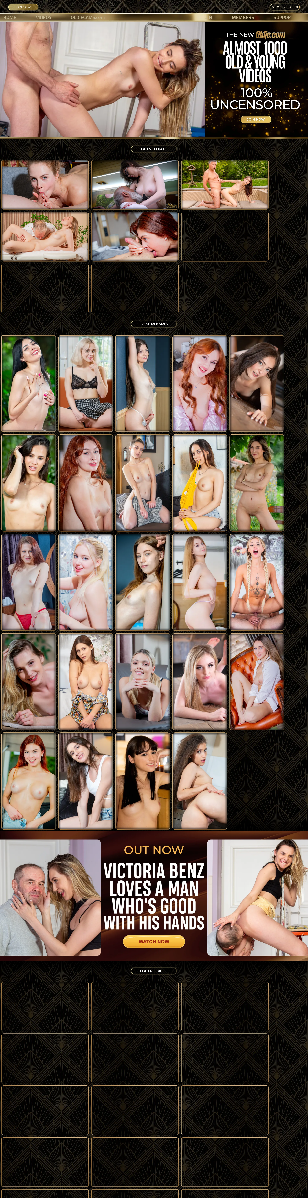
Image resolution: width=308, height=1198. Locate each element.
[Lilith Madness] (231, 579)
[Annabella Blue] (128, 490)
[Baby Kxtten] (25, 579)
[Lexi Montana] (77, 490)
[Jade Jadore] (282, 490)
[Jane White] (179, 579)
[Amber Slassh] (231, 490)
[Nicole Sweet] (77, 401)
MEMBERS (243, 17)
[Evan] (179, 1105)
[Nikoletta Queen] (282, 401)
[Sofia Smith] (282, 579)
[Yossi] (231, 1105)
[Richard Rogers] (77, 1016)
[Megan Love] (179, 401)
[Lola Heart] (128, 401)
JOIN (207, 17)
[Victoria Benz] (179, 490)
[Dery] (128, 1016)
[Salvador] (282, 1105)
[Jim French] (179, 1016)
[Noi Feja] (25, 401)
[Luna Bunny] (25, 312)
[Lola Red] (179, 312)
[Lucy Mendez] (282, 312)
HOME (9, 17)
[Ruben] (25, 1016)
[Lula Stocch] (77, 579)
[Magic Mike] (282, 1016)
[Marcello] (128, 1105)
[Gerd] (25, 1105)
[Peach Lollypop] (128, 579)
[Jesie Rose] (231, 401)
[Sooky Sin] (128, 312)
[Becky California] (231, 312)
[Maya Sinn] (25, 490)
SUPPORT (283, 17)
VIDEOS (43, 17)
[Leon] (231, 1016)
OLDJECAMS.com (88, 17)
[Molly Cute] (77, 312)
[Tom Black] (77, 1105)
